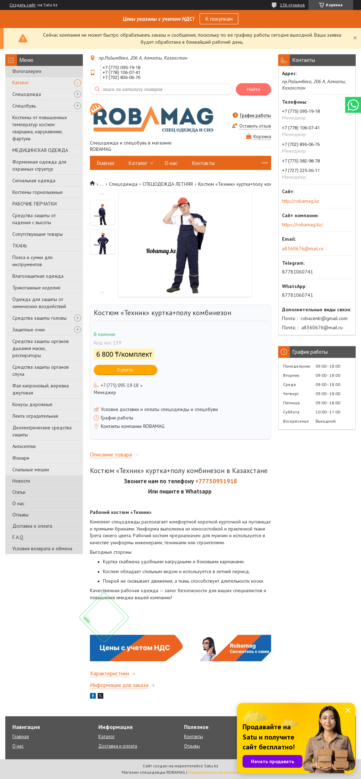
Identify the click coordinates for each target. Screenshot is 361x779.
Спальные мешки (30, 469)
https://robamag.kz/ (302, 224)
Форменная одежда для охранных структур (39, 165)
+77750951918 (216, 481)
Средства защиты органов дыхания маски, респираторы (40, 348)
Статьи (18, 492)
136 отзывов (292, 4)
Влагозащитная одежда (37, 276)
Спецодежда (26, 94)
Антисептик (24, 446)
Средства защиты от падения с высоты (34, 219)
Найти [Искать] (253, 89)
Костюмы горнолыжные (37, 192)
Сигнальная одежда (33, 180)
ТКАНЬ (19, 246)
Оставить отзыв (255, 126)
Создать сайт (23, 4)
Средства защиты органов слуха (40, 370)
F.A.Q (17, 537)
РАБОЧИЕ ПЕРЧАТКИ (34, 204)
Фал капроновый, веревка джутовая (40, 389)
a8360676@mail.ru (302, 248)
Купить (125, 369)
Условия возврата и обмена (42, 548)
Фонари (20, 458)
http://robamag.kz (300, 201)
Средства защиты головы (39, 318)
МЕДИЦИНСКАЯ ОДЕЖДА (40, 150)
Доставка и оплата (32, 526)
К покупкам (219, 18)
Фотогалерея (26, 71)
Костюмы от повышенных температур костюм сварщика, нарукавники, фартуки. (39, 128)
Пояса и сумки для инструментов (32, 261)
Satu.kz (211, 765)
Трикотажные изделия (36, 287)
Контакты (203, 163)
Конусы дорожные (32, 404)
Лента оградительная (35, 416)
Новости (21, 481)
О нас (18, 503)
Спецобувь (24, 106)
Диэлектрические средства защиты (42, 431)
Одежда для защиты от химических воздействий (39, 302)
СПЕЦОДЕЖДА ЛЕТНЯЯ (167, 184)
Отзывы (20, 514)
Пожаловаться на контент (213, 772)
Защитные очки (28, 329)
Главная (105, 163)
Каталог (20, 82)
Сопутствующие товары (37, 234)
